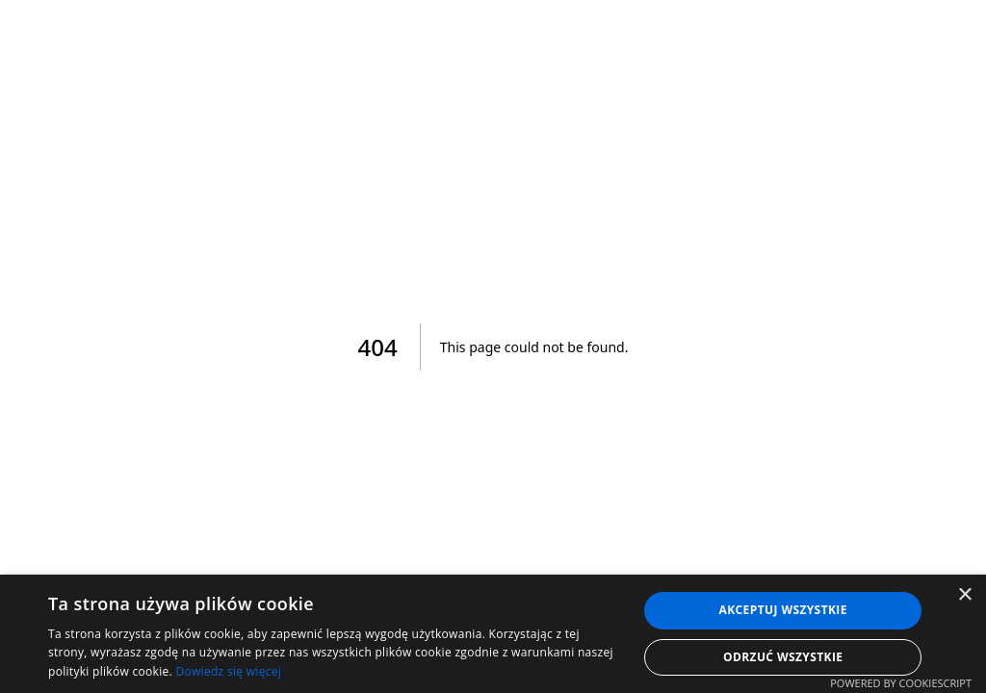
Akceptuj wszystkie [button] (783, 610)
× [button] (964, 595)
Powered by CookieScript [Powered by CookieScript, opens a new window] (901, 683)
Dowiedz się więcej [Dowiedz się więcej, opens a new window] (228, 671)
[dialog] (493, 634)
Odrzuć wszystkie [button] (783, 657)
